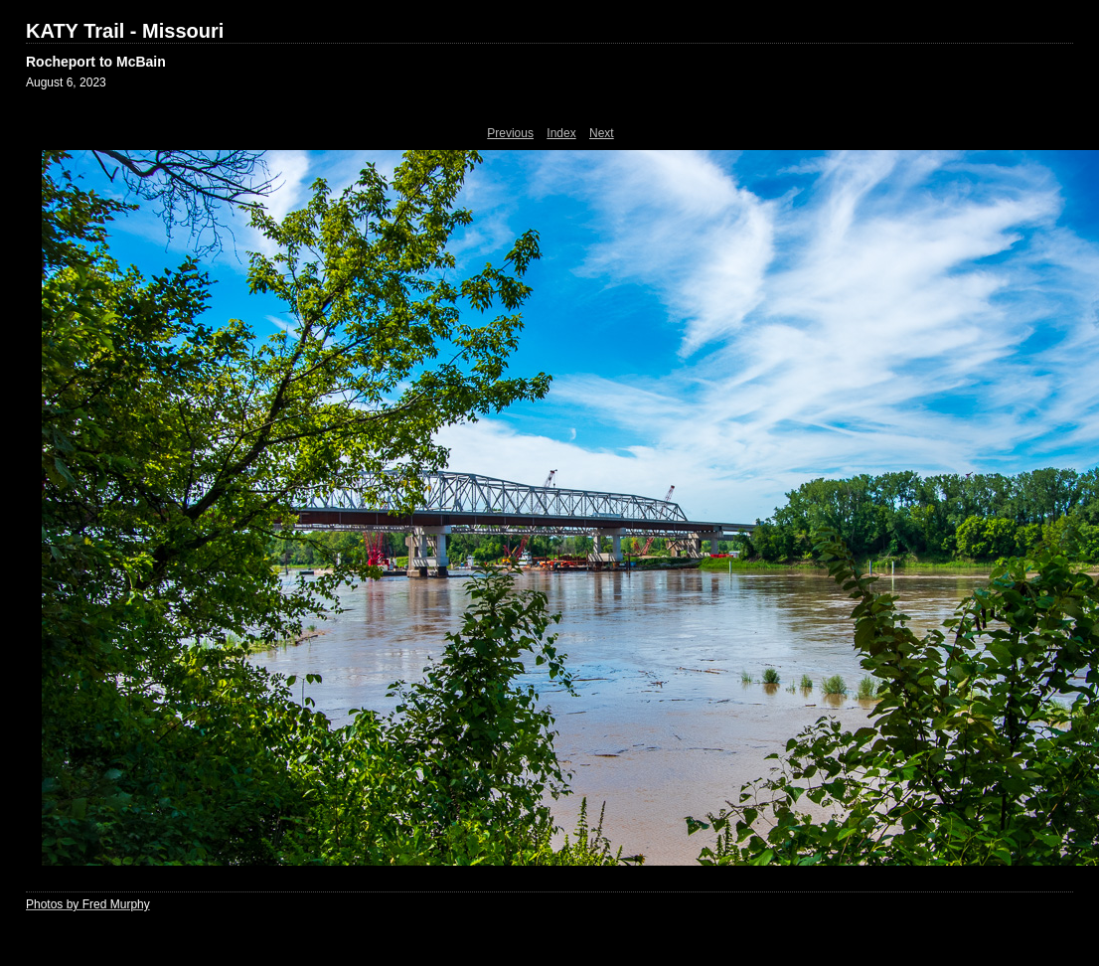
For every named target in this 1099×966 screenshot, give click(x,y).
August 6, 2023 (66, 82)
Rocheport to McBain (96, 62)
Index (561, 133)
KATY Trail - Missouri (125, 31)
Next (601, 133)
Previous (510, 133)
